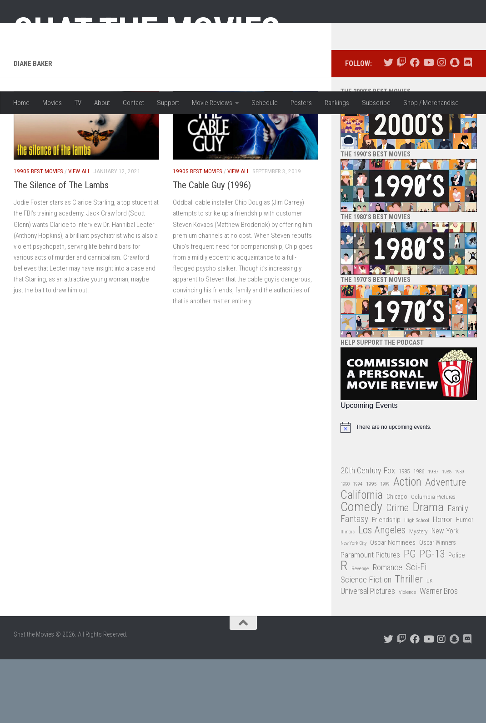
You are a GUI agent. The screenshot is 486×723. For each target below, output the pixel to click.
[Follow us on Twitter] (388, 126)
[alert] (409, 491)
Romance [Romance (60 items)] (387, 631)
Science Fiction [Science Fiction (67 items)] (366, 643)
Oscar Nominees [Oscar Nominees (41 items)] (393, 606)
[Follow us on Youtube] (428, 126)
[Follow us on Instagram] (441, 126)
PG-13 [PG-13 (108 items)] (432, 618)
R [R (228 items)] (344, 630)
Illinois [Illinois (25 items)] (348, 596)
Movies (52, 103)
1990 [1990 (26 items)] (345, 548)
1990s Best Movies (38, 234)
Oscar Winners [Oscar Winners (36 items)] (437, 606)
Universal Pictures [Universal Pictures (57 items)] (368, 655)
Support (168, 103)
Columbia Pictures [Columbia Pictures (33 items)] (433, 560)
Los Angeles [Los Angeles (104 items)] (382, 594)
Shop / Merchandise (431, 103)
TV (78, 103)
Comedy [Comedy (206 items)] (361, 571)
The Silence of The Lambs (61, 249)
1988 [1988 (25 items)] (446, 535)
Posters (301, 103)
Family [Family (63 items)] (457, 572)
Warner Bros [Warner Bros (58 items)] (439, 655)
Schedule (264, 103)
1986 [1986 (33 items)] (418, 535)
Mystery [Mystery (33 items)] (418, 595)
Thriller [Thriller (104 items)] (409, 643)
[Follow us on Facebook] (415, 126)
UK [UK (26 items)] (429, 645)
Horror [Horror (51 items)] (442, 582)
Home (21, 103)
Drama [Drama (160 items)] (428, 571)
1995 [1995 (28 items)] (371, 548)
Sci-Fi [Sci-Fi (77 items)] (416, 631)
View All (79, 234)
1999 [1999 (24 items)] (385, 548)
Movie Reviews (212, 103)
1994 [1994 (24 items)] (357, 548)
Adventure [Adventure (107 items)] (445, 547)
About (102, 103)
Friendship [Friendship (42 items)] (386, 583)
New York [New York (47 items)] (445, 595)
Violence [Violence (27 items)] (407, 656)
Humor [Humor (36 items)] (464, 583)
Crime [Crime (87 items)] (397, 572)
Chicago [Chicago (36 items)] (396, 560)
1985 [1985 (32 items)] (404, 535)
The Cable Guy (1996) (212, 249)
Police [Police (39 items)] (456, 619)
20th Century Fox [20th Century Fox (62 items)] (368, 534)
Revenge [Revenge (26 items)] (360, 633)
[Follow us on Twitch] (401, 126)
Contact (133, 103)
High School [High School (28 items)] (416, 584)
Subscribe (376, 103)
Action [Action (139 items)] (407, 546)
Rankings (337, 103)
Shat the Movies (147, 31)
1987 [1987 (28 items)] (433, 535)
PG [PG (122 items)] (410, 618)
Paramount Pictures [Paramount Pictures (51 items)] (370, 618)
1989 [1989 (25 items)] (459, 535)
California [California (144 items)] (362, 558)
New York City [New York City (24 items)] (353, 607)
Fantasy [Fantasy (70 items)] (354, 583)
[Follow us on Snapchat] (454, 126)
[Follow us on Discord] (467, 126)
